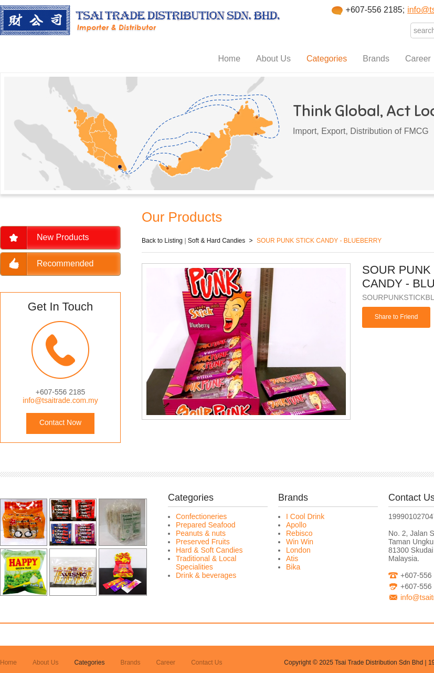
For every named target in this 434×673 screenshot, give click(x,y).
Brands (376, 58)
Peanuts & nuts (201, 533)
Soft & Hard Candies (216, 240)
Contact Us (206, 662)
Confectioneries (201, 516)
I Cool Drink (305, 516)
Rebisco (299, 533)
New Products (63, 237)
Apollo (296, 525)
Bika (293, 567)
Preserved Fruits (203, 541)
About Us (273, 58)
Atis (292, 558)
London (298, 550)
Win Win (299, 541)
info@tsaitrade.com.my (60, 400)
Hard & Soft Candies (209, 550)
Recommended (65, 263)
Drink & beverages (206, 575)
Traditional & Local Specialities (206, 562)
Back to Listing (162, 240)
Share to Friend (396, 316)
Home (229, 58)
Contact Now (60, 422)
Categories (326, 58)
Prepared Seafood (206, 525)
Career (418, 58)
